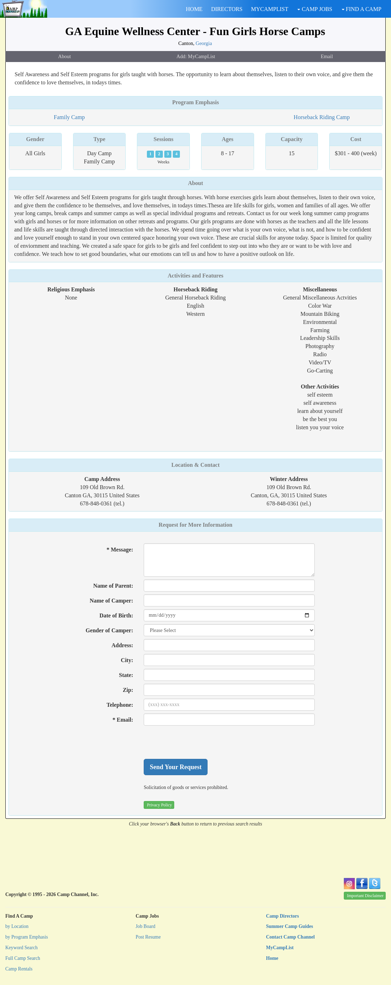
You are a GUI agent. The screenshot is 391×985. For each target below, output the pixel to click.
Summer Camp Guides (289, 926)
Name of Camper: (111, 601)
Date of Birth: (116, 615)
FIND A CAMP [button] (361, 9)
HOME (194, 9)
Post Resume (148, 937)
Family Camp (69, 117)
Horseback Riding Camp (322, 117)
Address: (122, 645)
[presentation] (198, 742)
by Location (16, 926)
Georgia (204, 43)
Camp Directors (282, 916)
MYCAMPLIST (269, 9)
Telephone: (119, 705)
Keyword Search (21, 947)
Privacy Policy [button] (159, 804)
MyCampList (280, 947)
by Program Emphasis (26, 937)
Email (327, 56)
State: (126, 675)
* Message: (119, 550)
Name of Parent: (113, 586)
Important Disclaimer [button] (365, 895)
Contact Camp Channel (290, 937)
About (64, 56)
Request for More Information (195, 525)
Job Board (145, 926)
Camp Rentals (19, 969)
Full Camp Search (22, 958)
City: (127, 660)
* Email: (122, 720)
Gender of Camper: (109, 630)
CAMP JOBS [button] (314, 9)
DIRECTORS (227, 9)
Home (272, 958)
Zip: (128, 690)
